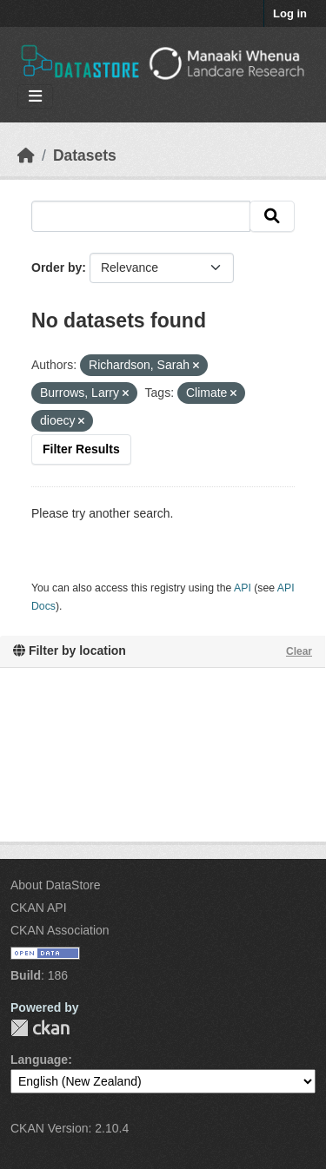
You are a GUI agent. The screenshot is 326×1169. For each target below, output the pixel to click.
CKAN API (38, 908)
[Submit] (272, 216)
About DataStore (55, 885)
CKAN (40, 1028)
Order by (56, 267)
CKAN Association (60, 930)
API (242, 588)
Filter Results (81, 449)
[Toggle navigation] (35, 96)
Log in (290, 13)
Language (39, 1060)
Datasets (84, 155)
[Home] (26, 155)
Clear (299, 651)
